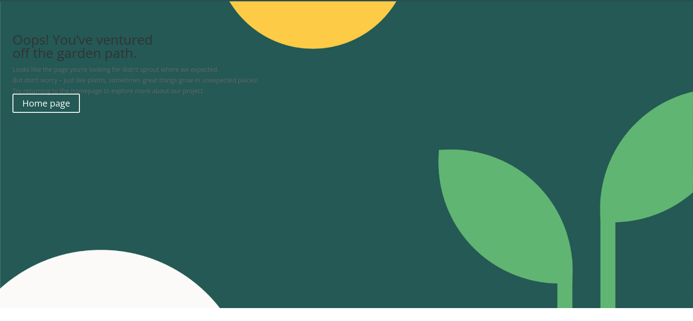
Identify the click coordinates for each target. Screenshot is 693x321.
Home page (46, 103)
